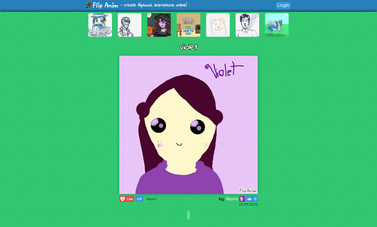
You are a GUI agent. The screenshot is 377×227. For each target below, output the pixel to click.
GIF (139, 199)
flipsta (235, 198)
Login (283, 5)
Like (126, 199)
